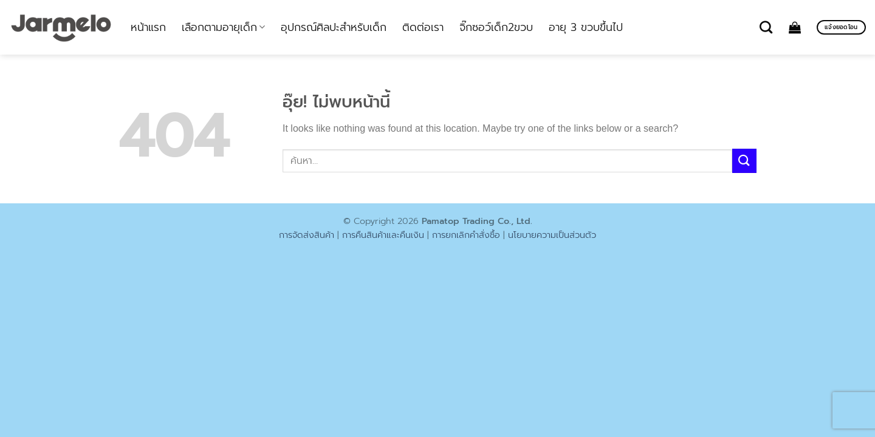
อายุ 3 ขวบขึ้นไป (586, 27)
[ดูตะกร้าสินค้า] (795, 27)
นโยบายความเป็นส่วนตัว (552, 235)
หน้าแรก (148, 27)
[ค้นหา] (766, 27)
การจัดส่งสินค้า (306, 235)
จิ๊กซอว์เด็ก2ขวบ (496, 27)
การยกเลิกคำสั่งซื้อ (466, 235)
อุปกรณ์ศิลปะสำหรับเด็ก (333, 27)
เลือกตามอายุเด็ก (223, 27)
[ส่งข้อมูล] (744, 160)
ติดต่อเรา (423, 27)
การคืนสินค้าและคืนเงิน (383, 235)
